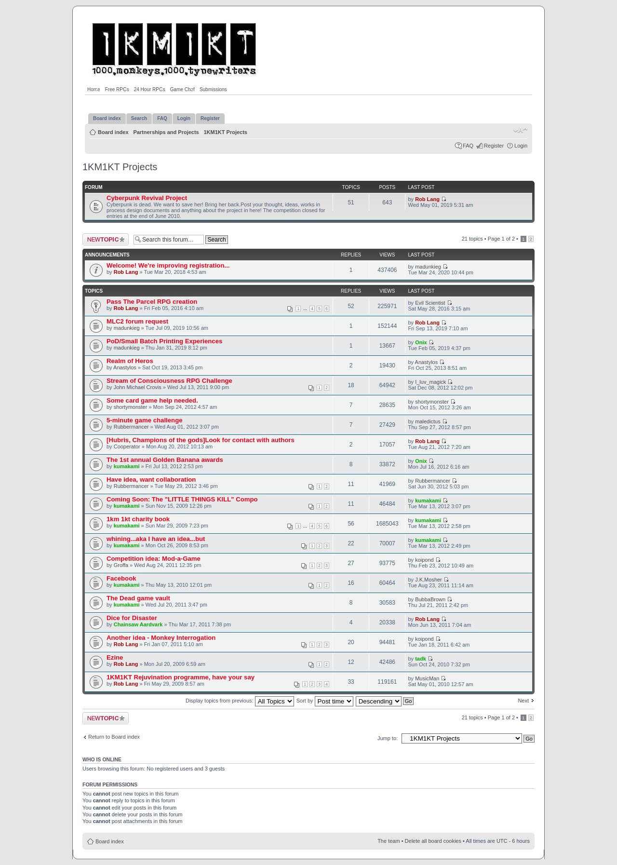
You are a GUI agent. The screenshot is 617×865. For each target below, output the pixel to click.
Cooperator (127, 446)
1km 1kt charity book (138, 519)
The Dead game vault (138, 598)
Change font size (520, 130)
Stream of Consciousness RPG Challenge (169, 380)
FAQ (468, 146)
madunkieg (428, 267)
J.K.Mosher (428, 579)
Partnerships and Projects (166, 132)
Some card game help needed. (152, 400)
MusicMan (427, 678)
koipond (424, 560)
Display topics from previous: (240, 700)
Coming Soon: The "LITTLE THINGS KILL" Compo (182, 499)
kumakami (127, 466)
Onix (421, 342)
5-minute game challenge (145, 420)
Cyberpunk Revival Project (147, 198)
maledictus (428, 421)
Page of (501, 239)
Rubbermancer (131, 427)
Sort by (324, 700)
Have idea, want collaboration (151, 479)
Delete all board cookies (433, 841)
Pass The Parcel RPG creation (152, 301)
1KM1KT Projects (225, 132)
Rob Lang (427, 199)
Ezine (115, 657)
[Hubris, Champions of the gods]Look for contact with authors (201, 440)
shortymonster (131, 407)
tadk (420, 659)
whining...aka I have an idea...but (156, 538)
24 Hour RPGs (149, 89)
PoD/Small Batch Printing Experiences (164, 341)
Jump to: (387, 738)
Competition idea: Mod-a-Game (154, 558)
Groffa (121, 565)
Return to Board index (114, 737)
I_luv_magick (430, 382)
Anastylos (124, 367)
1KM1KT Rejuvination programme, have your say (181, 677)
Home (93, 89)
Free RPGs (117, 89)
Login (520, 146)
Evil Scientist (430, 303)
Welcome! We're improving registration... (168, 265)
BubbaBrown (430, 599)
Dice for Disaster (132, 618)
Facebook (121, 578)
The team (388, 841)
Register (494, 146)
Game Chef (182, 89)
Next (523, 700)
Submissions (213, 89)
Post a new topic (105, 239)
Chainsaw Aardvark (138, 624)
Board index (113, 132)
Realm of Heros (130, 361)
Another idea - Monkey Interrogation (161, 637)
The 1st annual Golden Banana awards (165, 459)
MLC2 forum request (137, 321)
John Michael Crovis (137, 387)
